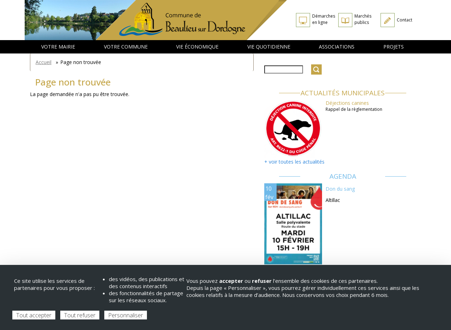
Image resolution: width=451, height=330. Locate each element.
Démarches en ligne (323, 19)
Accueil (43, 62)
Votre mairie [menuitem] (58, 46)
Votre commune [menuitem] (126, 46)
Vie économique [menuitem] (197, 46)
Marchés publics (362, 19)
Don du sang (340, 188)
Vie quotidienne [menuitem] (268, 46)
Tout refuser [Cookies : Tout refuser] (79, 315)
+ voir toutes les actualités (294, 161)
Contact (404, 20)
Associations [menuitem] (336, 46)
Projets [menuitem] (393, 46)
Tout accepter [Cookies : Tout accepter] (33, 315)
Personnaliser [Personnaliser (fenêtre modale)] (125, 315)
